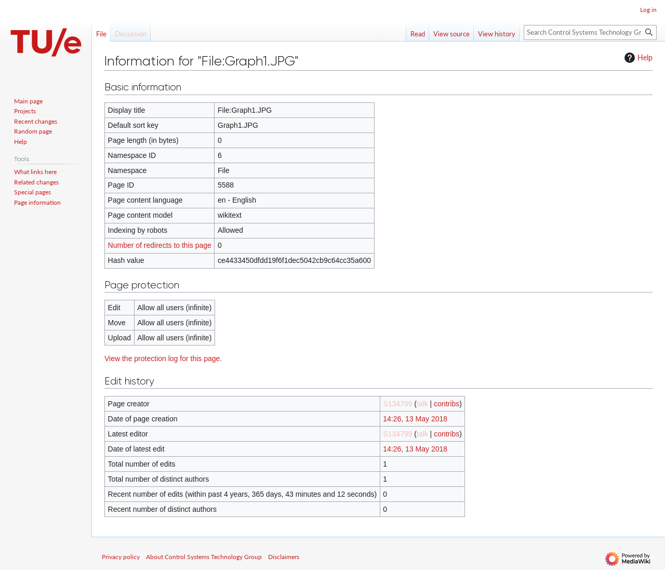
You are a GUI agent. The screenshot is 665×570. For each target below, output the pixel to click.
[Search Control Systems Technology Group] (590, 32)
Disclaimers (283, 557)
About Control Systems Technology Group (204, 557)
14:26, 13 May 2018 (415, 419)
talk (422, 404)
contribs (446, 404)
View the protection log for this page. (163, 358)
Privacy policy (121, 557)
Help (637, 57)
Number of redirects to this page (159, 245)
